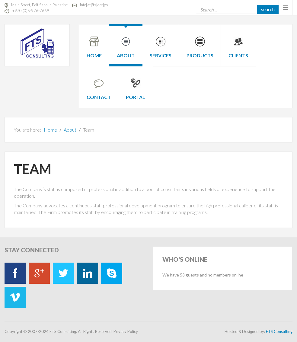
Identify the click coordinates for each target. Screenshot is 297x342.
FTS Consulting (279, 331)
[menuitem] (94, 41)
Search (268, 9)
